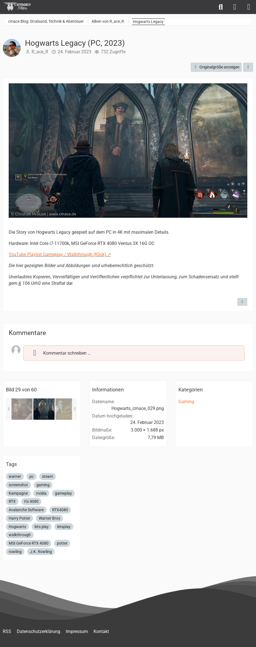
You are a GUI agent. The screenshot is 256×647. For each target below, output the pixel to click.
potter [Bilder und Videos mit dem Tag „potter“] (62, 543)
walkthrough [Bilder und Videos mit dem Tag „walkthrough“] (20, 535)
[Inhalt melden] (242, 302)
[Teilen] (248, 67)
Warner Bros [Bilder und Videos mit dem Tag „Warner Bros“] (49, 518)
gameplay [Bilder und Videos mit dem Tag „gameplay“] (63, 493)
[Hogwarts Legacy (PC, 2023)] (21, 409)
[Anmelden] (234, 7)
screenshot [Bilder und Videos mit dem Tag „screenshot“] (18, 485)
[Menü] (248, 7)
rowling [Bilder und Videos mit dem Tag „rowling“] (15, 551)
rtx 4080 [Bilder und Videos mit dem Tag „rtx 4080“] (31, 501)
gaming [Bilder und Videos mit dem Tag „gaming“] (43, 485)
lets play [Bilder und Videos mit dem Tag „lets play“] (41, 526)
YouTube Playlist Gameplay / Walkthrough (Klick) (57, 254)
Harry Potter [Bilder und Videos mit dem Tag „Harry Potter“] (19, 518)
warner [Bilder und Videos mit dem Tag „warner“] (15, 476)
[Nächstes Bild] (238, 151)
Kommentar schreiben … (60, 352)
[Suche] (220, 7)
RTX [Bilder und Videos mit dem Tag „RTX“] (12, 501)
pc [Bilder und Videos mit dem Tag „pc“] (31, 476)
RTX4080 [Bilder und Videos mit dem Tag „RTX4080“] (60, 510)
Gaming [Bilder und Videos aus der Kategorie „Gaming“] (186, 401)
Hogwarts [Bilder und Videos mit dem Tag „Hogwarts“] (17, 526)
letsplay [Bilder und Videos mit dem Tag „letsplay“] (64, 526)
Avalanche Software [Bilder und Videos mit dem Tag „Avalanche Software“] (26, 510)
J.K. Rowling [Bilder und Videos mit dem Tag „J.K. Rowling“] (41, 551)
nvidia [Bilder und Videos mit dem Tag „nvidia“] (41, 493)
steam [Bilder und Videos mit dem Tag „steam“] (47, 476)
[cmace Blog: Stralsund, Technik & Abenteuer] (21, 6)
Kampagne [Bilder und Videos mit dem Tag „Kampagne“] (18, 493)
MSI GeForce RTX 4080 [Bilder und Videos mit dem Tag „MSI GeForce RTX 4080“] (28, 543)
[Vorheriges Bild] (17, 151)
